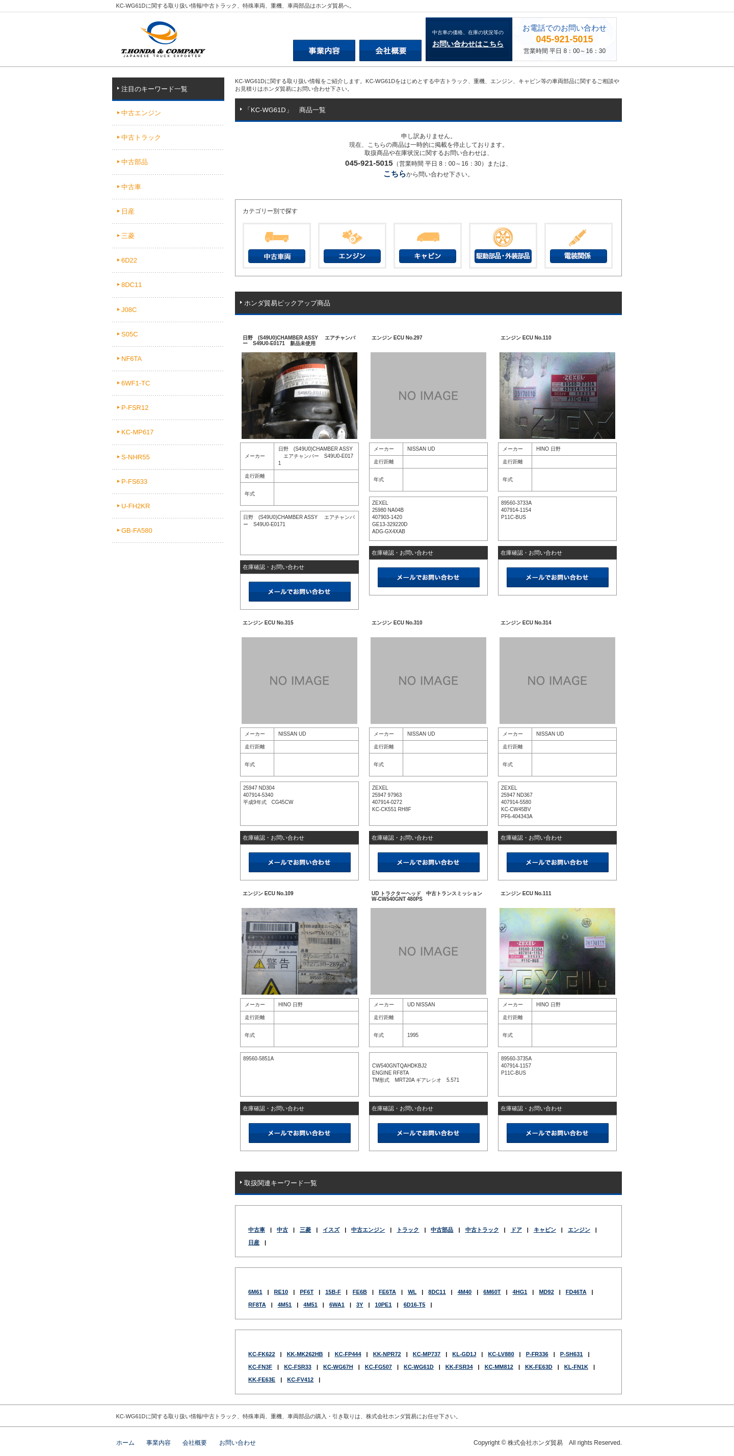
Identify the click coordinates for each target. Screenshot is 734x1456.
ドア (516, 1230)
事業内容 (158, 1442)
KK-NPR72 (387, 1354)
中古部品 (442, 1230)
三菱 (305, 1230)
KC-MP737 (426, 1354)
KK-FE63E (261, 1379)
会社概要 (194, 1442)
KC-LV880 (501, 1354)
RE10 (281, 1292)
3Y (359, 1305)
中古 (282, 1230)
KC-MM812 (499, 1367)
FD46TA (576, 1292)
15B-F (333, 1292)
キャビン (545, 1230)
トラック (408, 1230)
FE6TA (387, 1292)
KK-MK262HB (305, 1354)
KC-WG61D (419, 1367)
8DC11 (436, 1292)
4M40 (465, 1292)
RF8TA (257, 1305)
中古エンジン (368, 1230)
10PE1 (383, 1305)
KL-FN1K (576, 1367)
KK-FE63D (539, 1367)
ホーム (125, 1442)
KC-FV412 (300, 1379)
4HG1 (520, 1292)
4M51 (285, 1305)
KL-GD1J (464, 1354)
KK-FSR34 (459, 1367)
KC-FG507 (378, 1367)
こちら (394, 173)
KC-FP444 (348, 1354)
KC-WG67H (338, 1367)
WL (412, 1292)
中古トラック (482, 1230)
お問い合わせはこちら (468, 44)
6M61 (255, 1292)
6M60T (492, 1292)
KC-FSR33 (297, 1367)
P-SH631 (571, 1354)
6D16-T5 (415, 1305)
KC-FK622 (261, 1354)
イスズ (331, 1230)
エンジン (579, 1230)
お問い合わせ (237, 1442)
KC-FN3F (260, 1367)
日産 (253, 1242)
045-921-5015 (564, 39)
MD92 (546, 1292)
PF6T (306, 1292)
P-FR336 (537, 1354)
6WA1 (337, 1305)
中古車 (256, 1230)
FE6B (360, 1292)
